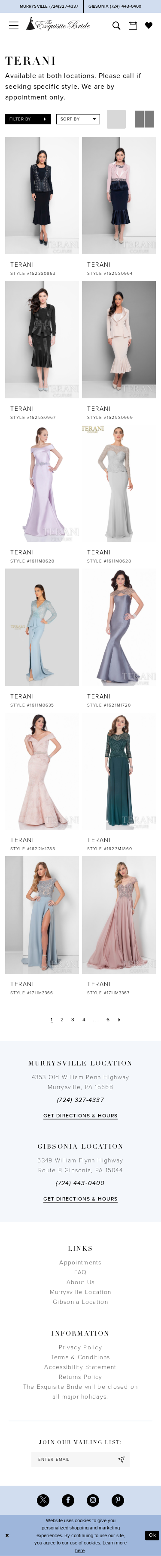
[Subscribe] (121, 1459)
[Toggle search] (116, 25)
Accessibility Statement (80, 1367)
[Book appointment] (133, 25)
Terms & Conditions (80, 1357)
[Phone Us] (49, 6)
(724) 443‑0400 (80, 1183)
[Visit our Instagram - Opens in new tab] (93, 1500)
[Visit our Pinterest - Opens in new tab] (118, 1500)
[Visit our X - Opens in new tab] (43, 1500)
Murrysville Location (80, 1292)
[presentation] (42, 195)
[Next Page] (120, 1020)
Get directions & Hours (80, 1116)
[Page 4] (84, 1020)
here (80, 1550)
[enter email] (80, 1459)
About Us (80, 1282)
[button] (13, 25)
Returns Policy (81, 1377)
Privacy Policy (80, 1347)
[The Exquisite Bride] (58, 23)
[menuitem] (13, 25)
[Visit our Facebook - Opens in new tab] (68, 1500)
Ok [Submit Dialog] (152, 1535)
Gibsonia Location (80, 1302)
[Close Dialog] (7, 1536)
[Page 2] (62, 1020)
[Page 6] (108, 1020)
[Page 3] (73, 1020)
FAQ (80, 1272)
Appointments (80, 1262)
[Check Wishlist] (148, 25)
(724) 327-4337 (80, 1100)
